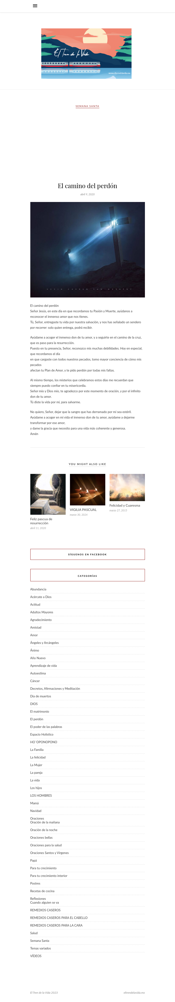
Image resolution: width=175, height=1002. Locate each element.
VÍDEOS (36, 956)
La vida (35, 780)
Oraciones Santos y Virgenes (49, 853)
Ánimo (34, 650)
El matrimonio (39, 711)
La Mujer (36, 765)
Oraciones (37, 818)
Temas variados (40, 948)
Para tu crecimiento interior (48, 876)
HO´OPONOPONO (43, 742)
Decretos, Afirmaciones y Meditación (55, 688)
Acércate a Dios (41, 597)
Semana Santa (88, 106)
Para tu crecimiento (43, 868)
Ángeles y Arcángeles (44, 643)
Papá (33, 860)
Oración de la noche (44, 830)
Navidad (36, 811)
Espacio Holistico (41, 734)
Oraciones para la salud (46, 845)
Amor (34, 635)
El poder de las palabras (46, 727)
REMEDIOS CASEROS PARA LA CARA (56, 925)
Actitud (35, 604)
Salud (34, 933)
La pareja (36, 772)
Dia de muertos (40, 696)
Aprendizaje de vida (43, 666)
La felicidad (38, 757)
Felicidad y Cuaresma (125, 505)
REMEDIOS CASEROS (45, 910)
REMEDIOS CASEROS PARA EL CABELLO (59, 918)
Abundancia (38, 589)
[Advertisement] (87, 146)
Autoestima (38, 673)
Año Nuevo (38, 658)
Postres (35, 883)
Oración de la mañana (45, 822)
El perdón (36, 719)
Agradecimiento (41, 620)
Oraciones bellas (41, 837)
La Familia (37, 750)
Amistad (36, 627)
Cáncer (35, 681)
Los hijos (36, 788)
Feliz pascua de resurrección (41, 521)
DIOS (34, 704)
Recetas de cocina (42, 891)
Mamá (34, 803)
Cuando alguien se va (44, 902)
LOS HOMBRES (41, 795)
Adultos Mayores (41, 612)
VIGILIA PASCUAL (83, 510)
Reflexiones (38, 899)
